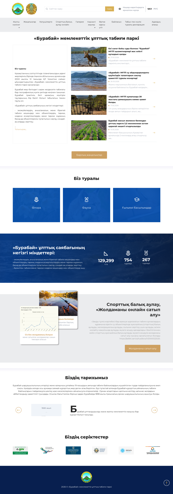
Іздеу (109, 9)
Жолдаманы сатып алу (142, 348)
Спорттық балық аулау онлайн (64, 23)
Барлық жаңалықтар (89, 155)
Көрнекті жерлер (91, 23)
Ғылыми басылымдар (136, 205)
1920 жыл (46, 408)
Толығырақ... (21, 129)
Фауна (86, 205)
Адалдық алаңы (156, 23)
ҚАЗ (150, 9)
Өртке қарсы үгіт (102, 25)
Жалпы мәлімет (16, 23)
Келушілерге (45, 22)
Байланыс (117, 22)
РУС (156, 9)
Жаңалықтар (30, 22)
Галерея (80, 22)
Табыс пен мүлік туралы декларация (135, 23)
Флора (36, 205)
